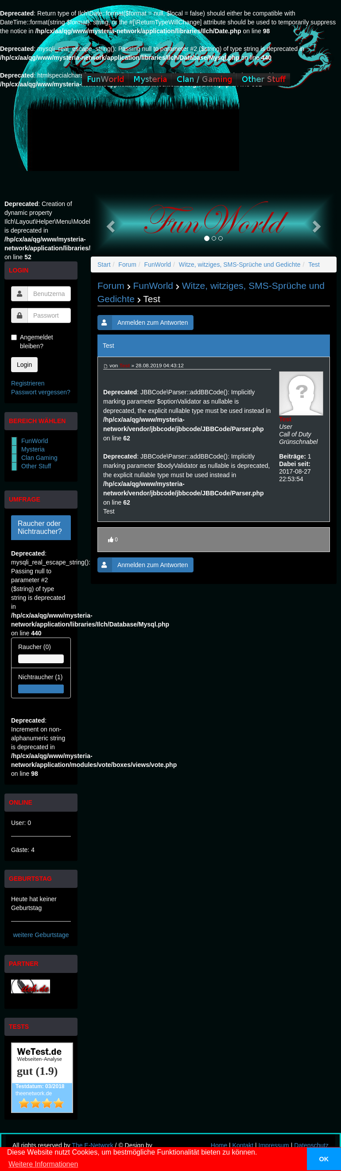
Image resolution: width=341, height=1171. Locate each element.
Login (24, 364)
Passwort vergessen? (40, 392)
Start (104, 264)
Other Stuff (36, 466)
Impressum (274, 1145)
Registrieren (27, 383)
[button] (109, 224)
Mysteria (33, 449)
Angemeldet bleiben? (32, 342)
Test (314, 264)
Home (219, 1145)
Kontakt (242, 1145)
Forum (127, 264)
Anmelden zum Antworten (143, 322)
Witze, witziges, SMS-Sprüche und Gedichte (240, 264)
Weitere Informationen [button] (43, 1164)
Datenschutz (311, 1145)
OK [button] (324, 1159)
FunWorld (34, 440)
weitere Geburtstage (41, 934)
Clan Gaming (39, 457)
